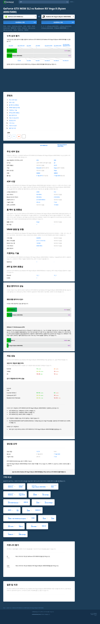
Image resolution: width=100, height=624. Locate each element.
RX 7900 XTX (65, 60)
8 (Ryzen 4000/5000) (60, 28)
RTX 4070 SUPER (48, 45)
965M (33, 26)
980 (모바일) (31, 28)
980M (15, 30)
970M (19, 28)
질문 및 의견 (12, 128)
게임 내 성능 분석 (14, 118)
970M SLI (24, 28)
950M (9, 26)
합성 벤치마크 (13, 115)
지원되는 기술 (13, 110)
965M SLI (13, 28)
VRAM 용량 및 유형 (14, 107)
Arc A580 (29, 60)
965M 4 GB (6, 28)
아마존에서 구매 (25, 22)
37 (54, 162)
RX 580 (19, 60)
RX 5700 (38, 60)
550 (55, 159)
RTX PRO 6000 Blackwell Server (66, 45)
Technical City (8, 2)
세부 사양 (11, 102)
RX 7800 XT (56, 60)
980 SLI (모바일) (7, 30)
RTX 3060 (29, 45)
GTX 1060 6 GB (21, 45)
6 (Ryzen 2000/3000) (53, 26)
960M (29, 26)
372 (37, 159)
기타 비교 (11, 123)
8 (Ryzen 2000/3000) (47, 28)
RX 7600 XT (47, 60)
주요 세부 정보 (13, 100)
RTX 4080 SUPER (57, 45)
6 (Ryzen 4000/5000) (66, 26)
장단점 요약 (12, 120)
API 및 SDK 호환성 (14, 113)
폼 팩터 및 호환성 (14, 105)
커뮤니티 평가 (13, 125)
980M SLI (20, 30)
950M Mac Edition (17, 26)
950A (4, 26)
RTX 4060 (38, 45)
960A (24, 26)
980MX (26, 30)
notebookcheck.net (36, 613)
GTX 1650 (11, 45)
